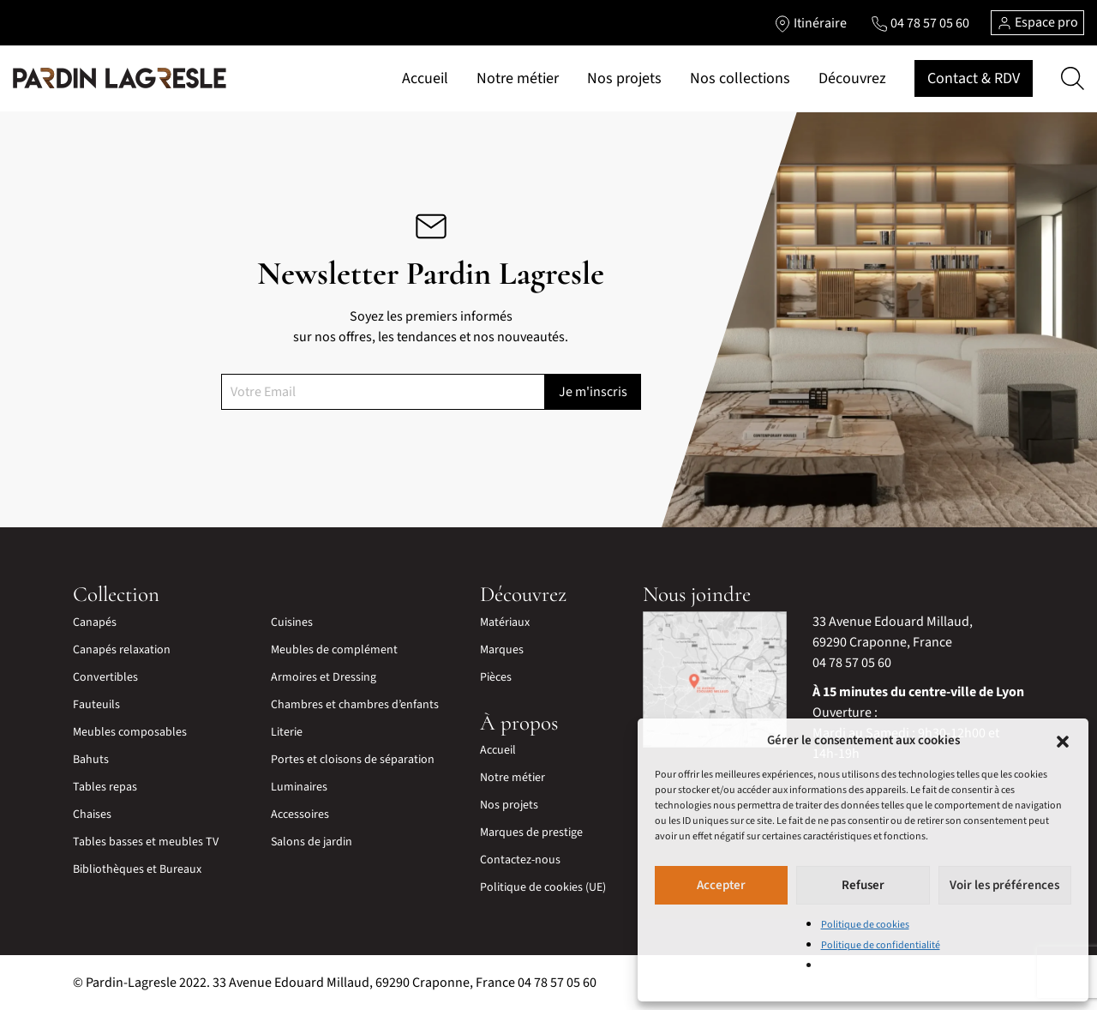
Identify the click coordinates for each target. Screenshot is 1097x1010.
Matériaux (505, 622)
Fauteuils (96, 704)
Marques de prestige (531, 832)
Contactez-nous (520, 860)
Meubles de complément (334, 649)
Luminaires (299, 787)
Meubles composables (130, 732)
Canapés (95, 622)
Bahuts (91, 759)
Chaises (92, 814)
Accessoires (300, 814)
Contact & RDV (973, 78)
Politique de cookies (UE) (543, 887)
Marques (502, 649)
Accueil (425, 78)
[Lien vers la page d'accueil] (119, 79)
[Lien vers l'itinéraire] (810, 23)
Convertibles (105, 677)
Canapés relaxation (122, 649)
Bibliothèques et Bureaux (137, 869)
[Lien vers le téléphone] (920, 23)
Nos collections (740, 78)
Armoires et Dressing (323, 677)
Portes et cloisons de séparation (353, 759)
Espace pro (1037, 22)
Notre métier (518, 78)
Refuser (863, 885)
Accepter (721, 885)
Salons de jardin (311, 842)
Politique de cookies (865, 924)
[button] (1062, 740)
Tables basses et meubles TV (146, 842)
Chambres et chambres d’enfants (355, 704)
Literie (287, 732)
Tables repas (105, 787)
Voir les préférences (1004, 885)
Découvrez (852, 78)
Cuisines (292, 622)
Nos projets (624, 78)
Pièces (496, 677)
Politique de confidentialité (880, 945)
